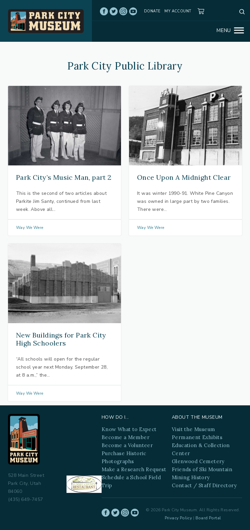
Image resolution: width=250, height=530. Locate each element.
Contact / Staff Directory (204, 485)
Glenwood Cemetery (198, 461)
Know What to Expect (129, 429)
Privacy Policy (178, 518)
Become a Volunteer (127, 445)
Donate (152, 11)
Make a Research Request (134, 469)
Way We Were (29, 227)
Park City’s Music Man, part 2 (64, 177)
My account (177, 11)
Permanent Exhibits (197, 437)
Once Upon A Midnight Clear (184, 177)
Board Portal (208, 518)
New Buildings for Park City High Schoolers (61, 339)
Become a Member (125, 437)
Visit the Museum (193, 429)
